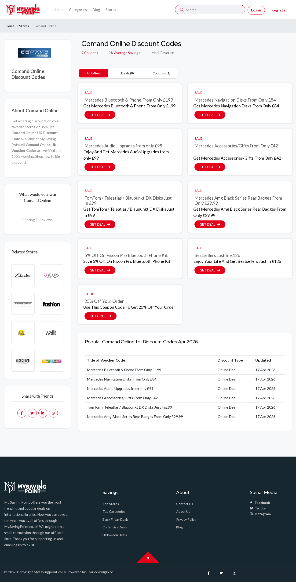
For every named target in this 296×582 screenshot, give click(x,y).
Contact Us (184, 504)
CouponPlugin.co (100, 572)
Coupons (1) (161, 73)
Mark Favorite (162, 53)
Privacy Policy (186, 519)
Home (58, 9)
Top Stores (110, 504)
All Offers (94, 73)
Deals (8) (127, 73)
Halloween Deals (114, 535)
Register (279, 10)
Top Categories (113, 511)
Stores (111, 9)
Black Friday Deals (115, 519)
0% (111, 53)
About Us (183, 511)
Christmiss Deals (114, 527)
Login (256, 10)
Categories (78, 9)
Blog (96, 9)
